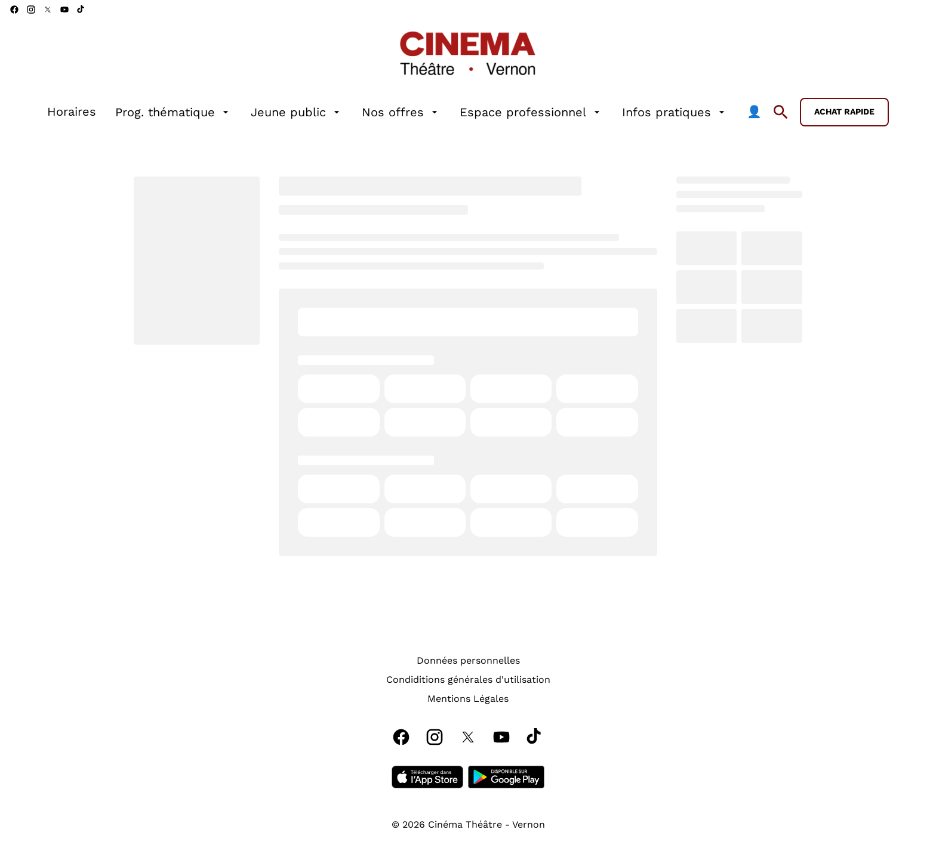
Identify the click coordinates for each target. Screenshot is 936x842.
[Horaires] (71, 112)
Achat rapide (844, 111)
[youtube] (64, 9)
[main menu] (404, 112)
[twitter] (48, 9)
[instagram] (31, 9)
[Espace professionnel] (531, 112)
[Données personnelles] (468, 660)
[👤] (754, 112)
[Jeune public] (297, 112)
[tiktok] (81, 9)
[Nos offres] (401, 112)
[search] (780, 112)
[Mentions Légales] (468, 698)
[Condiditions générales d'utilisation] (468, 679)
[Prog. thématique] (173, 112)
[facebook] (14, 9)
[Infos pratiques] (675, 112)
